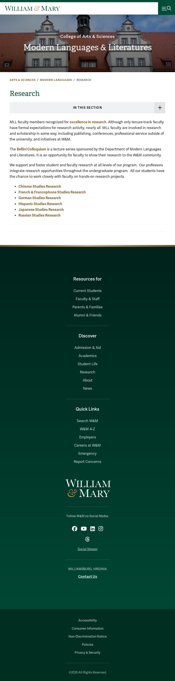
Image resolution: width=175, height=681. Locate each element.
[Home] (32, 8)
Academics (88, 356)
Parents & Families (87, 307)
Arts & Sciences (23, 80)
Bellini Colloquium (31, 149)
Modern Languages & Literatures (87, 47)
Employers (87, 437)
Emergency (87, 453)
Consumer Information (87, 628)
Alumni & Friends (87, 315)
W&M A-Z (87, 429)
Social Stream (87, 549)
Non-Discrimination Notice (87, 636)
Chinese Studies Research (39, 186)
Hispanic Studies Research (40, 204)
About (87, 380)
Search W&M (87, 421)
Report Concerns (87, 462)
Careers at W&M (87, 445)
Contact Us (87, 576)
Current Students (88, 291)
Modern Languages (56, 80)
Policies (87, 645)
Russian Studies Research (39, 215)
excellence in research (88, 122)
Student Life (88, 364)
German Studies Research (39, 198)
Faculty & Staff (87, 299)
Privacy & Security (87, 653)
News (87, 388)
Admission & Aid (87, 348)
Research (87, 372)
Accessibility (87, 620)
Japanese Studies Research (41, 209)
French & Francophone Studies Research (52, 192)
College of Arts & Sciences (87, 36)
